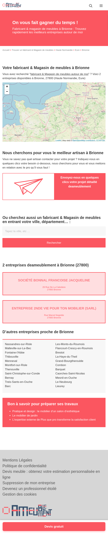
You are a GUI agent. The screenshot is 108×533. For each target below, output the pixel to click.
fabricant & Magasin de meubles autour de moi (60, 74)
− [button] (7, 91)
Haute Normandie (64, 50)
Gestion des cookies (19, 494)
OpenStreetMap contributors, (84, 140)
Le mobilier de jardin (25, 415)
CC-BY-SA (100, 140)
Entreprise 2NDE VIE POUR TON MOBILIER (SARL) (54, 308)
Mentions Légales (17, 460)
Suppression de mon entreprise (28, 483)
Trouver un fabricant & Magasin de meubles (32, 50)
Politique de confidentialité (24, 466)
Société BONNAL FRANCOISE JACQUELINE (54, 280)
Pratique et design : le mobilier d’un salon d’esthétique (45, 411)
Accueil (5, 50)
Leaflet (58, 140)
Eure (77, 50)
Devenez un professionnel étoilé (29, 489)
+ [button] (7, 86)
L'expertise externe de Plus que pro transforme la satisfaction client (54, 419)
